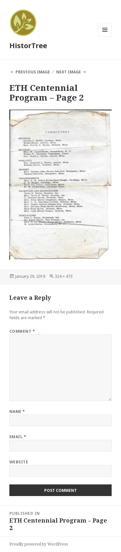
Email (17, 436)
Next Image (68, 72)
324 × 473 (64, 276)
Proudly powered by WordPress (38, 544)
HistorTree (28, 45)
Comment (22, 331)
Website (18, 462)
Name (17, 411)
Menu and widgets (105, 36)
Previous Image (32, 72)
